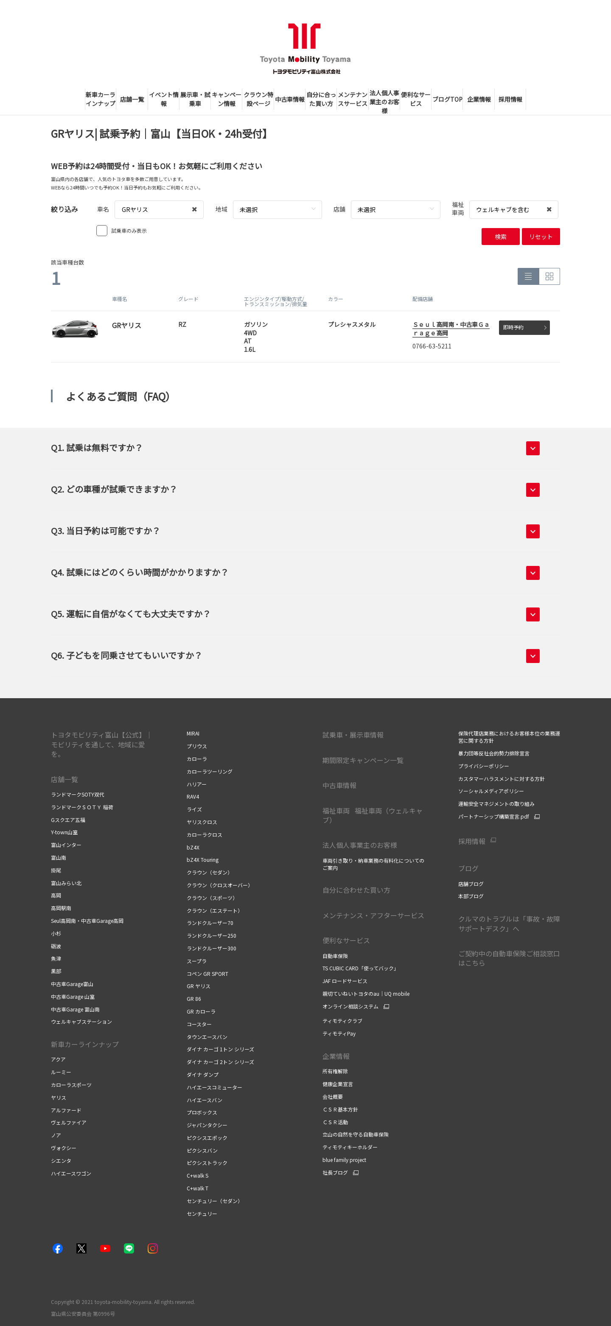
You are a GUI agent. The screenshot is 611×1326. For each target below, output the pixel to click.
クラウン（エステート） (215, 910)
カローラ (197, 758)
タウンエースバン (207, 1036)
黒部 (56, 971)
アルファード (66, 1110)
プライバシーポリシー (483, 765)
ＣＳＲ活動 (335, 1121)
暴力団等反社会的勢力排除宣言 (494, 753)
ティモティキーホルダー (350, 1146)
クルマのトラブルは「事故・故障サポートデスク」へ (509, 923)
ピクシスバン (202, 1150)
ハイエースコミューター (214, 1087)
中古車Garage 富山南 (75, 1009)
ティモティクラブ (342, 1020)
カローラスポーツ (71, 1084)
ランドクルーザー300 (211, 948)
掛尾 (56, 870)
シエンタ (61, 1160)
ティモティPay (339, 1033)
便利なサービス (346, 940)
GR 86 (194, 998)
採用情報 (471, 841)
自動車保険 (335, 955)
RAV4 (193, 796)
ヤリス (58, 1097)
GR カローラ (201, 1011)
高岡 (56, 895)
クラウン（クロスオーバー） (220, 885)
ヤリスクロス (202, 821)
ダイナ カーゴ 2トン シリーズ (220, 1061)
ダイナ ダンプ (203, 1074)
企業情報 (336, 1056)
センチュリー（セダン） (215, 1200)
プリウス (197, 745)
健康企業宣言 (337, 1083)
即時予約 (525, 327)
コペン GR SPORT (207, 973)
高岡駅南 (61, 907)
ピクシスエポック (207, 1137)
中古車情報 (339, 785)
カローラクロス (204, 834)
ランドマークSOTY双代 (77, 794)
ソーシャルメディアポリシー (491, 790)
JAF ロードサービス (344, 980)
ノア (56, 1135)
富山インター (66, 844)
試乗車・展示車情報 (353, 735)
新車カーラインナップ (85, 1044)
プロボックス (202, 1112)
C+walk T (197, 1188)
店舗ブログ (471, 883)
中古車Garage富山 (72, 983)
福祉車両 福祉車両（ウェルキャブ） (372, 815)
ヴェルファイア (69, 1122)
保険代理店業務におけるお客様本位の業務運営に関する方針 (509, 737)
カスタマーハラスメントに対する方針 (501, 778)
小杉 (56, 933)
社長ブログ (335, 1172)
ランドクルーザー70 (210, 922)
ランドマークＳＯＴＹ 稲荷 (82, 807)
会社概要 (332, 1096)
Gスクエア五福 (68, 819)
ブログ (468, 868)
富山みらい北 (66, 882)
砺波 (56, 946)
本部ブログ (471, 896)
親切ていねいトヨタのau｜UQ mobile (365, 993)
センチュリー (202, 1213)
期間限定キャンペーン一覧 (363, 760)
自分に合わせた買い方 (356, 890)
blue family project (344, 1159)
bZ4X (193, 847)
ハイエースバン (204, 1099)
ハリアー (197, 784)
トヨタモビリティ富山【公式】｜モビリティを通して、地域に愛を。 (101, 744)
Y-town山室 (64, 832)
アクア (58, 1059)
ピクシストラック (207, 1162)
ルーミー (61, 1071)
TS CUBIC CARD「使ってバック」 (360, 968)
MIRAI (193, 733)
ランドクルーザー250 (211, 935)
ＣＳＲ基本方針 (340, 1109)
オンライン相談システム (350, 1006)
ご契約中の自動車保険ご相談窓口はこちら (509, 958)
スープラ (197, 960)
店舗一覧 (64, 779)
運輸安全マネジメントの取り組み (496, 803)
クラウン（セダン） (210, 872)
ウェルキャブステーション (81, 1021)
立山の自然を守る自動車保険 (355, 1134)
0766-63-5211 (431, 346)
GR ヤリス (198, 985)
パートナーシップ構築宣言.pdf (493, 816)
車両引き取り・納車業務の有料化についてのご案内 (373, 864)
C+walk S (197, 1175)
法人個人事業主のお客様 (359, 845)
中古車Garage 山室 (73, 996)
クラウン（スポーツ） (212, 897)
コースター (199, 1024)
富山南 (58, 857)
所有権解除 (335, 1071)
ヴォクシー (63, 1147)
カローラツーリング (210, 771)
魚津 (56, 958)
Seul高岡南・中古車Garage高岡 (87, 920)
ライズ (194, 809)
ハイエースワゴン (71, 1173)
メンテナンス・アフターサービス (373, 915)
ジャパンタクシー (207, 1124)
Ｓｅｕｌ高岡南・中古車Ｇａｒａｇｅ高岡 (451, 328)
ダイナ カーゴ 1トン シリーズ (220, 1049)
